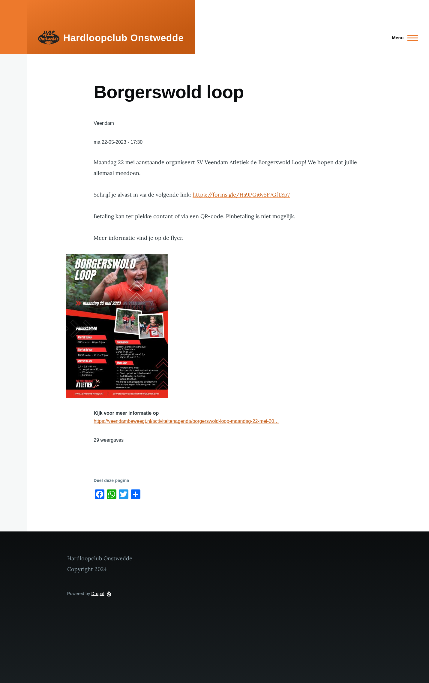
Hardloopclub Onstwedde (123, 37)
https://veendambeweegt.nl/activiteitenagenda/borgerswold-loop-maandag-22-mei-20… (186, 421)
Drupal (98, 593)
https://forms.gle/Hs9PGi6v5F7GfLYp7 (241, 194)
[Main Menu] (403, 37)
